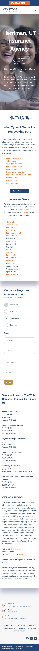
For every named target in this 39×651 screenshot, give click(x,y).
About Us (31, 625)
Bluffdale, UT (11, 227)
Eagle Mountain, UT (13, 233)
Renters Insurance (13, 169)
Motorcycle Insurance (14, 164)
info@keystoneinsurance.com (17, 618)
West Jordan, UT (12, 274)
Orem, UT (10, 252)
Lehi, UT (9, 249)
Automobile (21, 625)
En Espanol (32, 628)
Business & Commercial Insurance (19, 175)
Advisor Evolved (16, 648)
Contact (22, 628)
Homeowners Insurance (15, 172)
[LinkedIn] (35, 638)
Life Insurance (11, 180)
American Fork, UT (13, 225)
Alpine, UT (10, 222)
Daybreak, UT (11, 230)
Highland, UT (11, 241)
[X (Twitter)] (31, 638)
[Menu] (36, 10)
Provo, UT (10, 261)
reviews (21, 554)
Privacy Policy (19, 631)
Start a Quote (19, 3)
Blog (12, 625)
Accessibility (20, 646)
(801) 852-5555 (12, 612)
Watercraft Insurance (14, 166)
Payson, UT (10, 255)
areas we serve (29, 85)
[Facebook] (27, 638)
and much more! (12, 183)
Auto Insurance (11, 161)
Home (6, 625)
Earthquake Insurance (14, 158)
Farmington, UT (12, 236)
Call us (25, 212)
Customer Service (9, 628)
